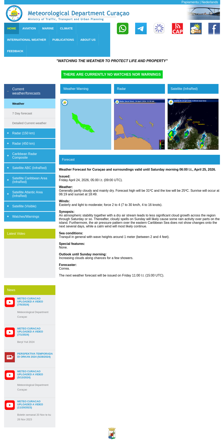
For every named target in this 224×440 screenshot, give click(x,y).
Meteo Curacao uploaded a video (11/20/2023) (30, 404)
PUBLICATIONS (63, 39)
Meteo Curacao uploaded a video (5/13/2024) (30, 374)
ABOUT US (88, 39)
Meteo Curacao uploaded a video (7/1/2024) (30, 331)
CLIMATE (66, 28)
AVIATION (29, 28)
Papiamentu (190, 2)
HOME (11, 28)
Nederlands (209, 2)
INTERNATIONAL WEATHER (26, 39)
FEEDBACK (15, 51)
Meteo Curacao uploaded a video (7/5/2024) (30, 301)
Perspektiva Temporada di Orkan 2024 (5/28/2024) (35, 355)
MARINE (48, 28)
